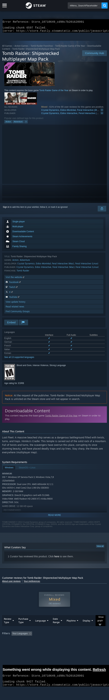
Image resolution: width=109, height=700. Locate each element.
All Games (7, 48)
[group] (54, 643)
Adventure (18, 124)
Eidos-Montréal (68, 112)
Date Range (56, 627)
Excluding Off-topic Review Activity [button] (55, 640)
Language (40, 627)
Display (86, 627)
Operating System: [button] (47, 645)
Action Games (21, 48)
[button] (14, 640)
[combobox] (85, 5)
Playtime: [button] (83, 640)
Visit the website (15, 279)
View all (100, 548)
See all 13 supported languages (19, 359)
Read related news (15, 308)
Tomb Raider (23, 272)
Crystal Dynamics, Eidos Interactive (59, 115)
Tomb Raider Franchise (42, 48)
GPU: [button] (76, 645)
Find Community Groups (18, 313)
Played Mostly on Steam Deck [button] (17, 645)
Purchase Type (23, 627)
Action (8, 124)
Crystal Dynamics (50, 112)
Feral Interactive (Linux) (86, 265)
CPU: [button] (64, 645)
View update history (15, 304)
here (56, 558)
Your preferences (32, 583)
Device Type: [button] (92, 645)
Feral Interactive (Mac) (88, 112)
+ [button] (25, 124)
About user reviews (11, 583)
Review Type (7, 627)
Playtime (71, 627)
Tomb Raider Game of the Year (70, 48)
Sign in (6, 209)
